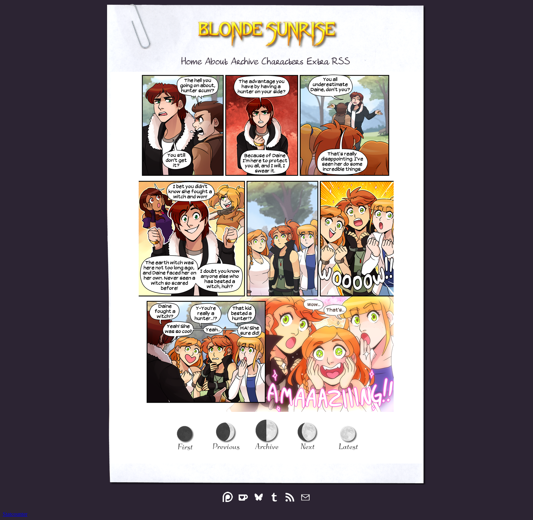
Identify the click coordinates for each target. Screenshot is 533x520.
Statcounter (15, 514)
